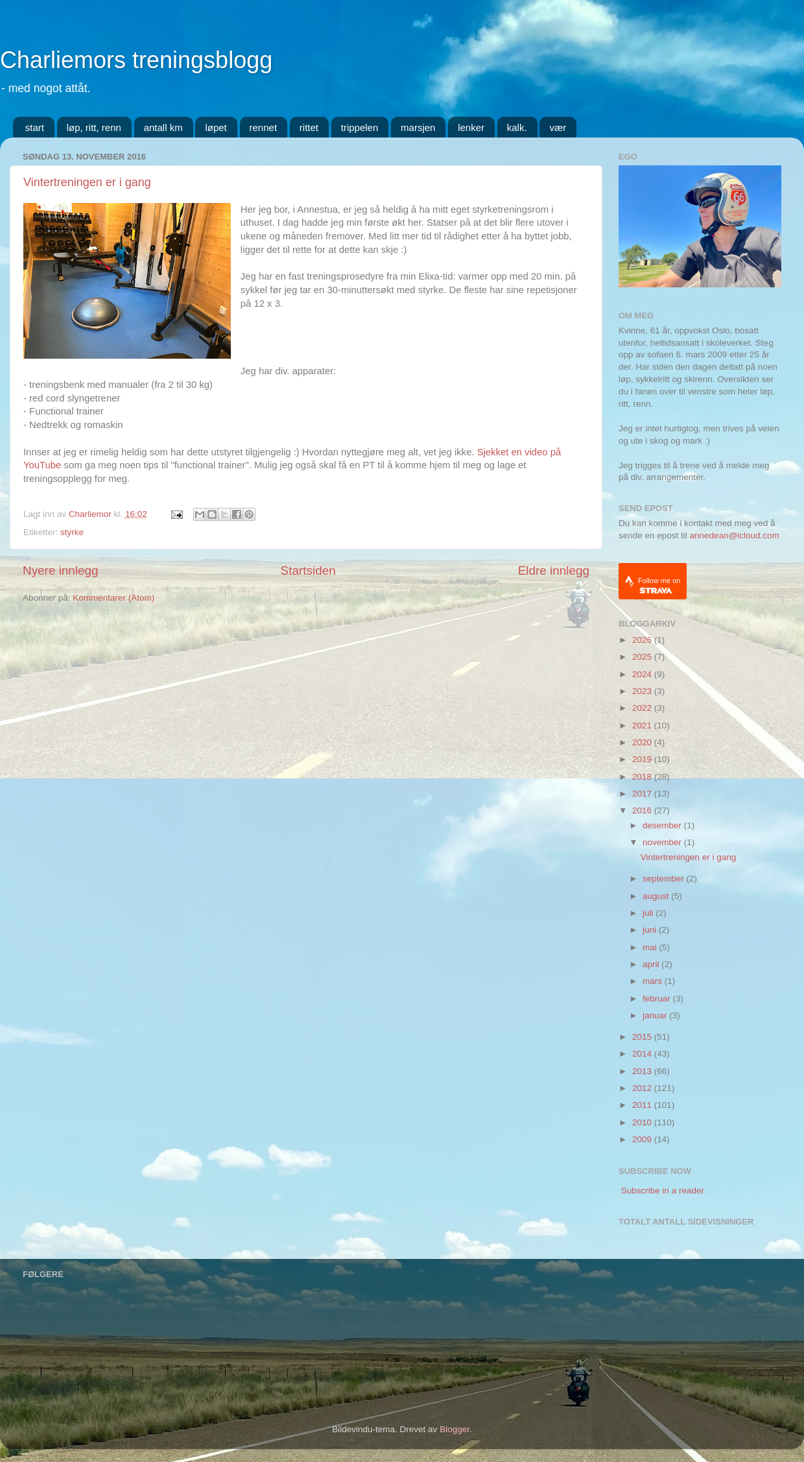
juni (651, 930)
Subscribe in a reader (662, 1190)
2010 (643, 1122)
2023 (643, 691)
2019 (643, 759)
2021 (643, 725)
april (652, 964)
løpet (215, 127)
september (665, 878)
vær (557, 127)
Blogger (454, 1429)
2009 (643, 1139)
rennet (264, 127)
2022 (643, 708)
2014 (643, 1054)
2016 (643, 810)
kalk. (517, 127)
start (34, 127)
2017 (643, 793)
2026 (643, 640)
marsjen (418, 127)
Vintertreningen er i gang (87, 182)
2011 (643, 1105)
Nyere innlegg (61, 570)
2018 (643, 777)
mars (654, 981)
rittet (309, 127)
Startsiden (308, 570)
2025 (643, 657)
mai (651, 947)
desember (663, 825)
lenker (471, 127)
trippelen (360, 127)
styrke (72, 532)
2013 (643, 1071)
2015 (643, 1037)
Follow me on (659, 585)
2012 (643, 1088)
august (657, 896)
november (663, 842)
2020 (643, 742)
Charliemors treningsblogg (136, 60)
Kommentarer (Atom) (113, 598)
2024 (643, 674)
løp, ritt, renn (94, 127)
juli (649, 913)
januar (656, 1015)
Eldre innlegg (553, 570)
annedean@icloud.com (734, 535)
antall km (163, 127)
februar (658, 998)
